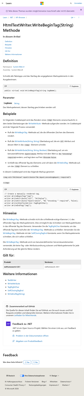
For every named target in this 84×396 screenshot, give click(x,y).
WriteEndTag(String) (16, 294)
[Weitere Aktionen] (79, 18)
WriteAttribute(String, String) (27, 141)
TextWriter (12, 280)
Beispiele (8, 44)
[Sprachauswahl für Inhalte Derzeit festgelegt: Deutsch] (10, 376)
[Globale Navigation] (2, 3)
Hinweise (8, 48)
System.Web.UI (18, 67)
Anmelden (78, 3)
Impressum (53, 385)
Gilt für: (7, 51)
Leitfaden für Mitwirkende (25, 315)
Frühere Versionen (32, 381)
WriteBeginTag (21, 132)
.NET (11, 17)
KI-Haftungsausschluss (13, 381)
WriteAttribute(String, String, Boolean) (31, 150)
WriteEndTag (62, 162)
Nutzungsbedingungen (37, 385)
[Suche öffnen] (70, 3)
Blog (43, 381)
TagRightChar (54, 226)
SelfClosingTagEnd (39, 233)
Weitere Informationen (13, 54)
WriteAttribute (35, 123)
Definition (8, 41)
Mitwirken (53, 381)
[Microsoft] (42, 3)
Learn (5, 17)
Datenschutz (65, 381)
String (16, 103)
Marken (65, 385)
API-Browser (20, 17)
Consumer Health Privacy (14, 385)
